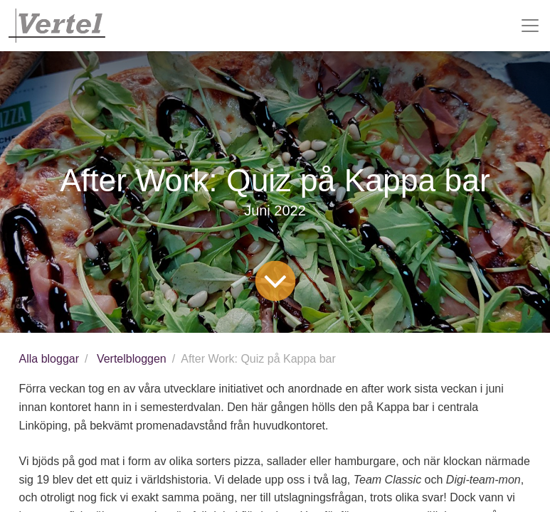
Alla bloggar (49, 359)
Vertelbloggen (131, 359)
